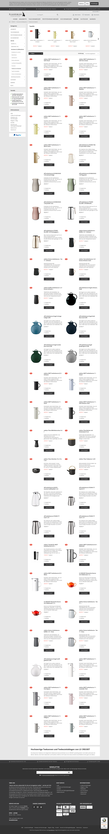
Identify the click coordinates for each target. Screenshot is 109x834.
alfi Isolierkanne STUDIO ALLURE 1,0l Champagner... (51, 231)
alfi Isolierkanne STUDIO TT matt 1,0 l (51, 516)
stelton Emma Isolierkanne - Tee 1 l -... (90, 41)
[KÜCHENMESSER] (66, 19)
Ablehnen (81, 3)
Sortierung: (81, 53)
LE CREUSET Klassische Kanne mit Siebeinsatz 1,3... (87, 574)
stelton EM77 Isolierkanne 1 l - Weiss (87, 659)
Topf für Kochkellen (15, 71)
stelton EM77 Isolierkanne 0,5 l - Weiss (53, 574)
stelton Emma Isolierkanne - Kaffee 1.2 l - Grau (52, 631)
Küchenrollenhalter (15, 60)
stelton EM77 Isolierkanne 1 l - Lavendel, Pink (87, 688)
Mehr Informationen (62, 5)
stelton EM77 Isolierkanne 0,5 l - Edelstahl (88, 545)
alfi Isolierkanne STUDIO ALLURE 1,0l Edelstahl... (86, 202)
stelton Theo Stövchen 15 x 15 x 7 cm (53, 459)
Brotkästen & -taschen (16, 52)
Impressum (13, 129)
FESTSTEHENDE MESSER (16, 35)
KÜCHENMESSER (15, 38)
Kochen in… (14, 43)
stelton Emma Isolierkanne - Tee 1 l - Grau (88, 631)
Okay (87, 3)
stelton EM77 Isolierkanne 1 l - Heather (87, 88)
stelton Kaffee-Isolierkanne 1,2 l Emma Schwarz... (53, 288)
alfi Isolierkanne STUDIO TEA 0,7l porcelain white (87, 145)
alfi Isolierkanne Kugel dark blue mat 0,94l (87, 316)
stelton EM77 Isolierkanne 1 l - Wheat (87, 117)
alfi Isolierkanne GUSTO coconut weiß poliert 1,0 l (51, 488)
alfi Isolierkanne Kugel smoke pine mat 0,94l (52, 345)
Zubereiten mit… (15, 46)
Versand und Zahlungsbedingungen (16, 125)
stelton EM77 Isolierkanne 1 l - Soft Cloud (52, 59)
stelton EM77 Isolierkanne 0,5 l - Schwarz (53, 374)
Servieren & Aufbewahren (17, 49)
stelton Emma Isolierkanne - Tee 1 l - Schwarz (53, 259)
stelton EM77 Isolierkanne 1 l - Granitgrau (52, 688)
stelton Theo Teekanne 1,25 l (87, 459)
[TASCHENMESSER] (34, 19)
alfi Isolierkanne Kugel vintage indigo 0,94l (52, 316)
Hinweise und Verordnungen (14, 118)
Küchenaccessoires (15, 77)
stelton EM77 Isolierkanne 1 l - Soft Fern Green (87, 59)
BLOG (12, 85)
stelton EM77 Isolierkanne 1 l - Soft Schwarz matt (87, 402)
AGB (12, 113)
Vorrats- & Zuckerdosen (16, 74)
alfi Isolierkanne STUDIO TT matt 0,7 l (87, 488)
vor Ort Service (84, 790)
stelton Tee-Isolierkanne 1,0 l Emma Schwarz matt (87, 259)
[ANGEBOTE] (23, 19)
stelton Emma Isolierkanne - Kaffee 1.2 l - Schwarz (87, 231)
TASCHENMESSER (15, 32)
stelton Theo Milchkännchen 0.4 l (53, 431)
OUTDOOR (13, 79)
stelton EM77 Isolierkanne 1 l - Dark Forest (52, 88)
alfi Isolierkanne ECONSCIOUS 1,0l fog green (87, 174)
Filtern (31, 53)
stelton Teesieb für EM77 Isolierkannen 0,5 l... (51, 545)
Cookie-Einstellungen (16, 115)
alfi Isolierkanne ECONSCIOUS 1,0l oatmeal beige (52, 174)
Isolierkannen (14, 57)
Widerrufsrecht (60, 792)
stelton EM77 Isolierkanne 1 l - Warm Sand (72, 41)
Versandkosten (51, 830)
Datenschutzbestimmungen (49, 775)
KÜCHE (12, 40)
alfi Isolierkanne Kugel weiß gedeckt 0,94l (52, 659)
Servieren (13, 65)
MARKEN (13, 82)
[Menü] (107, 818)
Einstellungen (94, 3)
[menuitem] (95, 11)
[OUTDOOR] (84, 19)
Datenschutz (14, 128)
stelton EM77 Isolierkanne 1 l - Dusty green (87, 716)
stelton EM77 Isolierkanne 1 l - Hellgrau (52, 716)
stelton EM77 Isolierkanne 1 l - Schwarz (37, 41)
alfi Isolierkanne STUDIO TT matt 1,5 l (87, 516)
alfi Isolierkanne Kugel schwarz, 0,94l (88, 288)
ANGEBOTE (13, 29)
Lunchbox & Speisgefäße (16, 63)
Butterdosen (14, 55)
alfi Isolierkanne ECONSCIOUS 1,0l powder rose (52, 202)
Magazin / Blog (14, 120)
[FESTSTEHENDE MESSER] (50, 19)
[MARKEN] (93, 19)
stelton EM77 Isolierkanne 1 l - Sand (52, 402)
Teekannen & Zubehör (16, 68)
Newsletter (83, 788)
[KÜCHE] (76, 19)
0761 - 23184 (13, 813)
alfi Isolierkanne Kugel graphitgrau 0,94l (85, 345)
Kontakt (12, 122)
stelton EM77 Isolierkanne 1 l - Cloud (87, 374)
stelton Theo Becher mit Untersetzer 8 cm (86, 431)
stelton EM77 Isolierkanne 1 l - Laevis (55, 41)
